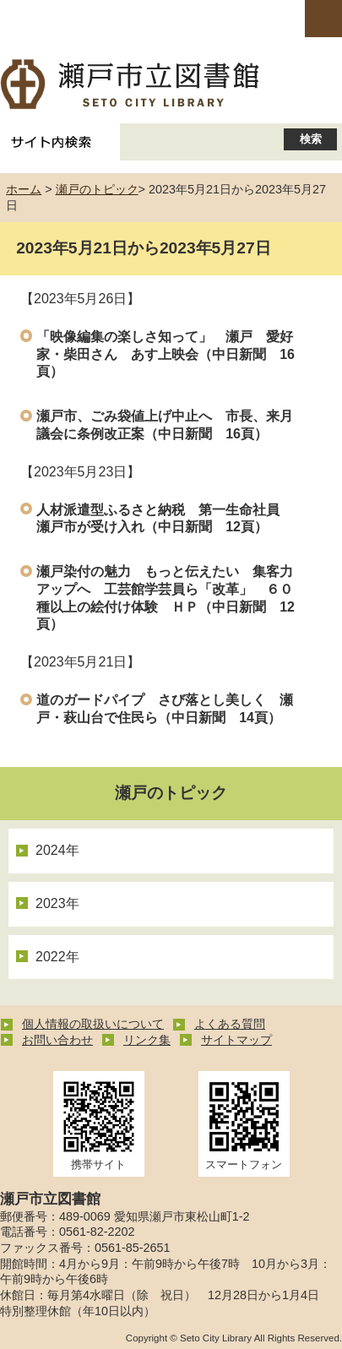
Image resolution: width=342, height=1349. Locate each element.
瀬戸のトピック (97, 189)
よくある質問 (229, 1024)
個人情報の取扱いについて (93, 1024)
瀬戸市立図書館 (171, 85)
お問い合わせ (57, 1040)
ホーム (23, 189)
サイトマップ (236, 1040)
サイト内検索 (51, 141)
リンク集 (147, 1040)
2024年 (57, 850)
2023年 (57, 903)
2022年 (57, 956)
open (323, 18)
